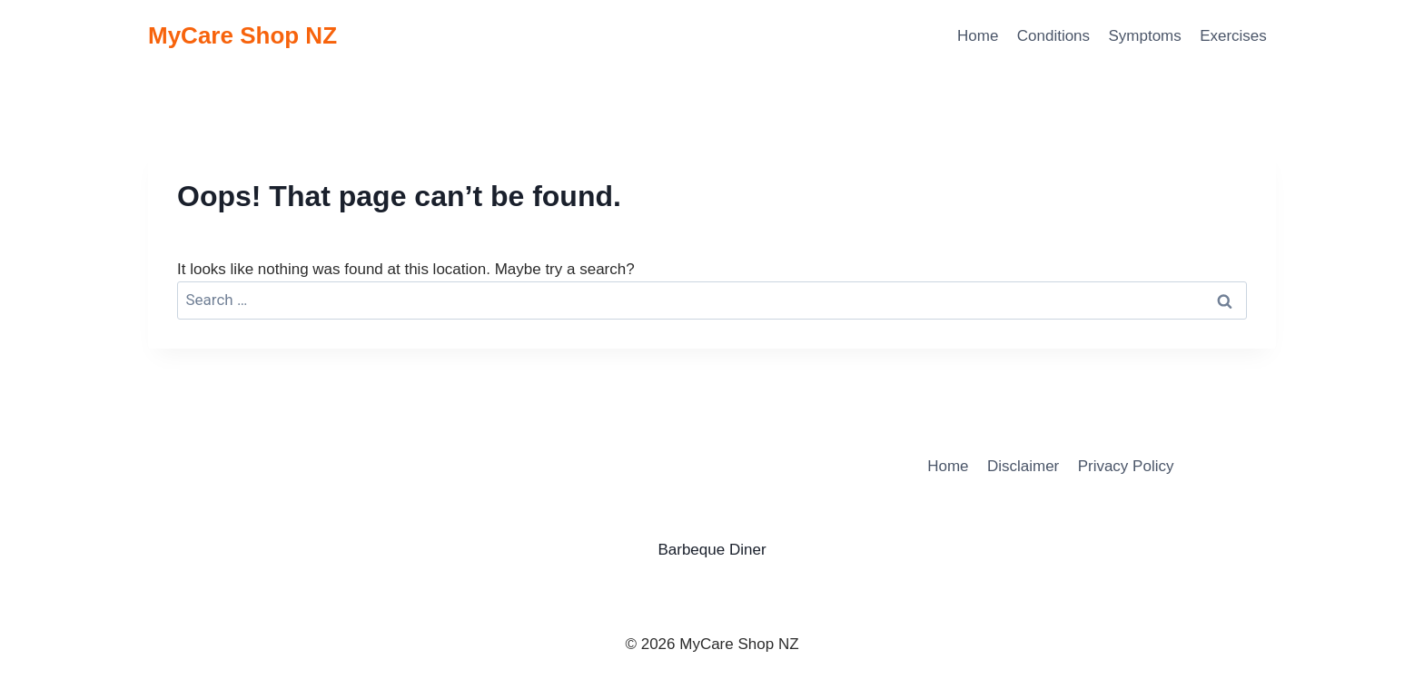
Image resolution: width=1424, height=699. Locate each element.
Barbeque (691, 549)
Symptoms (1144, 35)
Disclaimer (1023, 466)
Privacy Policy (1126, 466)
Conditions (1053, 35)
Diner (747, 549)
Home (977, 35)
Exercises (1233, 35)
